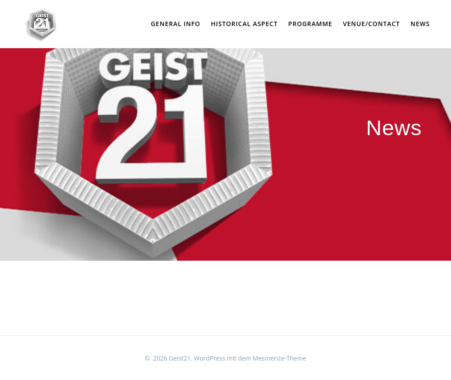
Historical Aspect (244, 23)
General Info (175, 23)
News (420, 23)
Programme (310, 23)
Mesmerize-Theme (279, 358)
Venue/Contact (371, 23)
